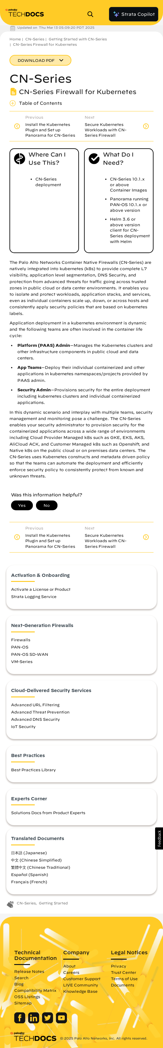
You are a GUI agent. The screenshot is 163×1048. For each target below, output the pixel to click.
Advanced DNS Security (35, 719)
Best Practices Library (33, 769)
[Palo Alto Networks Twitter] (48, 1021)
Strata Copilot (133, 14)
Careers (71, 972)
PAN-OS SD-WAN (29, 654)
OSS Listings (27, 996)
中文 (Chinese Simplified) (36, 860)
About (69, 966)
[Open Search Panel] (92, 14)
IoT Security (23, 726)
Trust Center (123, 972)
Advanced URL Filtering (35, 704)
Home (15, 39)
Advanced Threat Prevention (40, 712)
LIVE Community (80, 985)
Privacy (118, 966)
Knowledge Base (80, 991)
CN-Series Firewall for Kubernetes (45, 44)
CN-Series (34, 39)
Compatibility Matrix (35, 990)
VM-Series (22, 661)
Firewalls (20, 639)
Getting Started (53, 903)
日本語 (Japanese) (29, 852)
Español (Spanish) (29, 874)
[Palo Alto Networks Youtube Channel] (61, 1021)
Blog (18, 984)
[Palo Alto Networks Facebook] (20, 1021)
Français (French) (29, 881)
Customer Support (81, 978)
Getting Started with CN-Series (78, 39)
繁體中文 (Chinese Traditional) (40, 867)
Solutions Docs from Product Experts (48, 812)
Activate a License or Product (40, 589)
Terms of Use (124, 978)
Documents (122, 985)
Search (21, 977)
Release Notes (29, 971)
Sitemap (23, 1003)
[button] (159, 838)
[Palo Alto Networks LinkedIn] (34, 1021)
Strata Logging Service (34, 596)
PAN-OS (19, 647)
